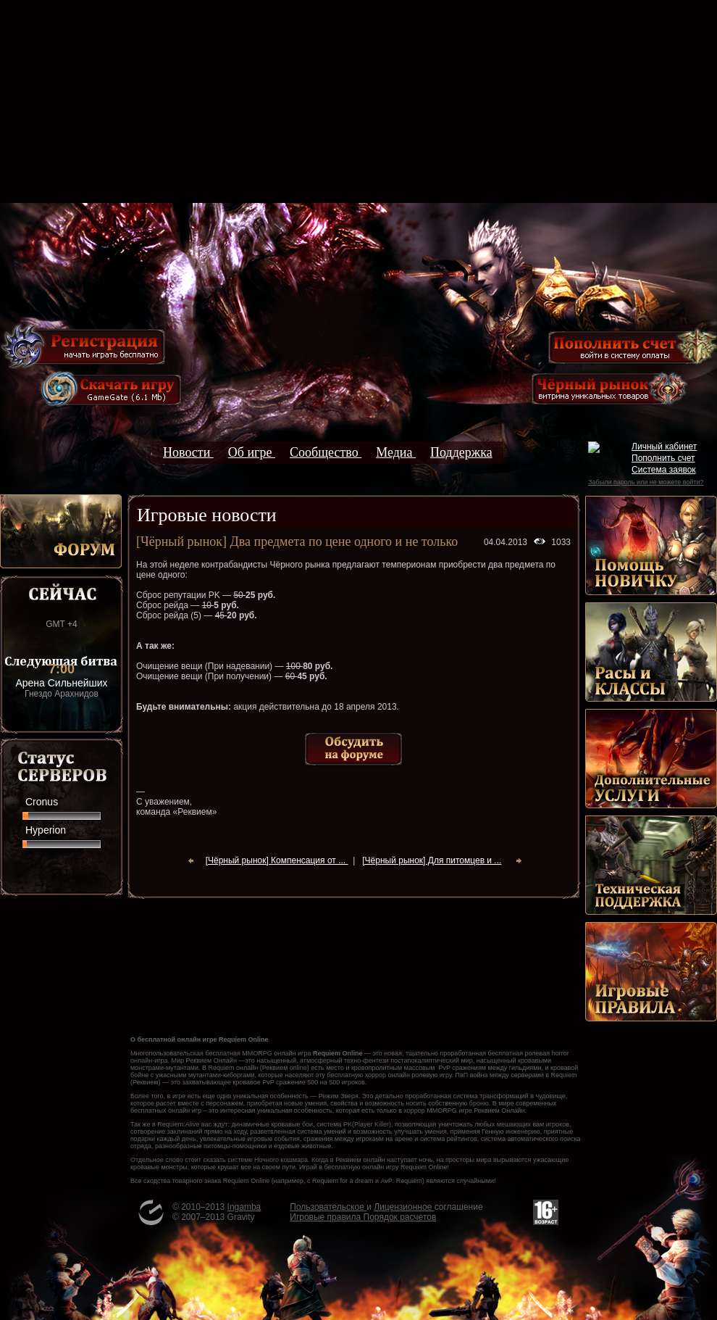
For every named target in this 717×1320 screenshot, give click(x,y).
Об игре (251, 452)
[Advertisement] (358, 101)
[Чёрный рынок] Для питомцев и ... (431, 860)
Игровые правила (326, 1217)
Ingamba (244, 1207)
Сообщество (325, 452)
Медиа (396, 452)
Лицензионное (404, 1207)
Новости (188, 452)
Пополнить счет (663, 458)
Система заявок (664, 470)
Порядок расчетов (400, 1217)
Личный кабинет (664, 446)
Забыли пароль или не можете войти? (645, 482)
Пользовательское (328, 1207)
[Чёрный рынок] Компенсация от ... (277, 860)
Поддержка (461, 452)
